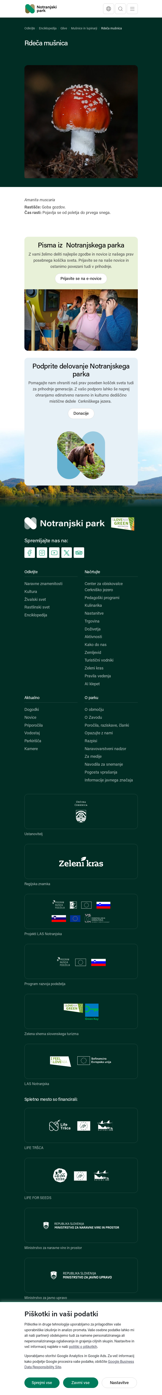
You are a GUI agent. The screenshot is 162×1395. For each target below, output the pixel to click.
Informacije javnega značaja (109, 780)
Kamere (31, 749)
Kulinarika (93, 606)
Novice (30, 718)
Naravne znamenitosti (43, 584)
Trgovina (92, 621)
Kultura (30, 592)
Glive (63, 28)
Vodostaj (32, 733)
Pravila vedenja (98, 676)
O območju (94, 710)
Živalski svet (35, 600)
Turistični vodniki (99, 660)
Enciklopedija (47, 28)
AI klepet (92, 684)
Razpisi (91, 741)
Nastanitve (94, 614)
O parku (91, 698)
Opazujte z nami (99, 733)
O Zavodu (93, 718)
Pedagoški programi (102, 598)
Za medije (93, 757)
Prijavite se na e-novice (81, 279)
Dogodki (31, 710)
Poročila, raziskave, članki (107, 726)
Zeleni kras (94, 668)
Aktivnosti (93, 637)
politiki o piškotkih (83, 1347)
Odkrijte (29, 28)
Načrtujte (92, 572)
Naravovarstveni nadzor (105, 749)
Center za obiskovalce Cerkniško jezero (104, 587)
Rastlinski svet (37, 607)
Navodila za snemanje (104, 765)
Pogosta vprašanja (101, 772)
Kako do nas (96, 645)
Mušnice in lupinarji (84, 28)
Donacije (81, 414)
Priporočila (33, 726)
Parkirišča (32, 741)
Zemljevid (93, 653)
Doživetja (93, 629)
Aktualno (32, 698)
